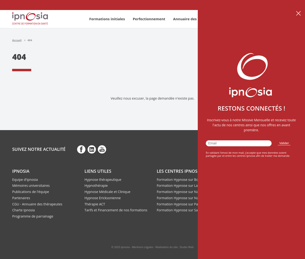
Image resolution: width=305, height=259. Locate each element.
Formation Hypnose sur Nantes (181, 198)
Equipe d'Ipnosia (25, 179)
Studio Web (187, 247)
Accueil (16, 40)
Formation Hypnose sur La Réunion (184, 185)
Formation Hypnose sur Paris (179, 204)
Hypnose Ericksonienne (102, 198)
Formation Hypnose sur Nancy (180, 191)
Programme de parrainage (32, 216)
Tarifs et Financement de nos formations (115, 210)
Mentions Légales (142, 247)
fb (81, 149)
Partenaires (21, 198)
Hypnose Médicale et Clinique (107, 191)
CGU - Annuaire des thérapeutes (37, 204)
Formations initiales (107, 18)
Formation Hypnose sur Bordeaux (183, 179)
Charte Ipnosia (23, 210)
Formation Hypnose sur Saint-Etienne (186, 210)
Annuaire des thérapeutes (196, 18)
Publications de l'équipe (30, 191)
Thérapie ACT (94, 204)
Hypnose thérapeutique (102, 179)
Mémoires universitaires (31, 185)
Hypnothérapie (96, 185)
